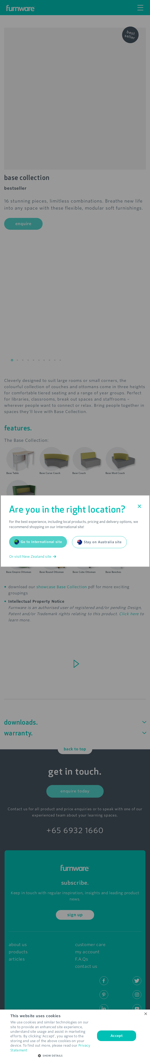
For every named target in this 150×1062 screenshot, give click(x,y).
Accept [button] (116, 1036)
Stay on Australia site (99, 542)
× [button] (145, 1014)
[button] (51, 1056)
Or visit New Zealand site (32, 556)
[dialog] (75, 1036)
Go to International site (38, 542)
